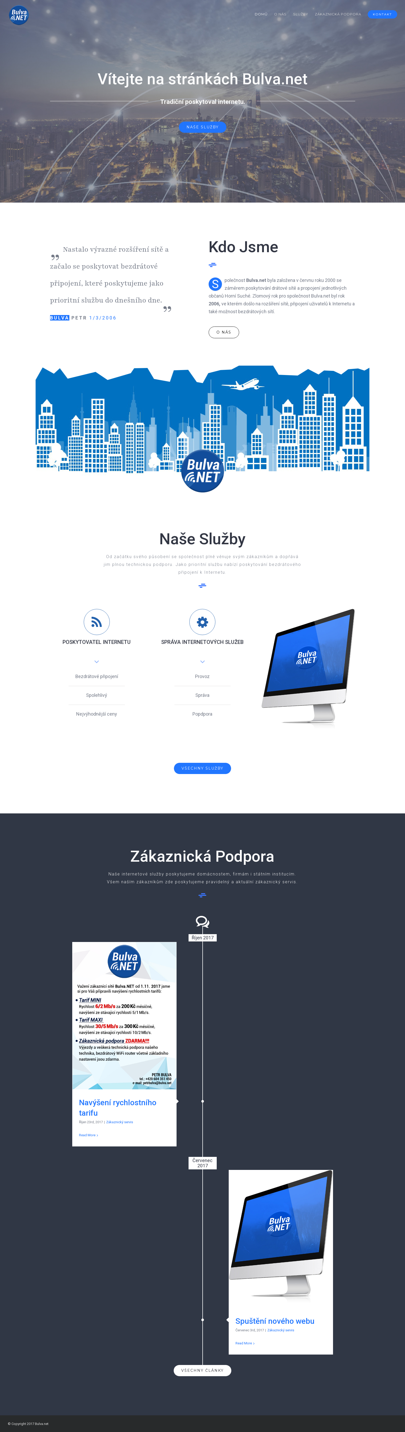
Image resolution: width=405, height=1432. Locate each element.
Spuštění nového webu (275, 1321)
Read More (87, 1135)
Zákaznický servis (119, 1122)
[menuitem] (264, 14)
